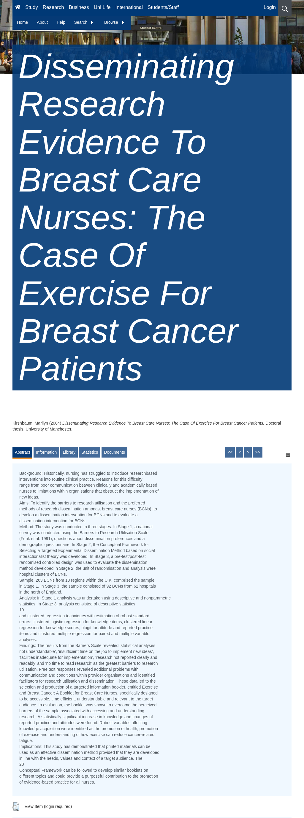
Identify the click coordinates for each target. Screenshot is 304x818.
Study (31, 7)
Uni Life (102, 7)
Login (270, 7)
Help (61, 22)
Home (22, 22)
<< (230, 452)
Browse (114, 22)
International (129, 7)
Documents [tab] (114, 452)
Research (53, 7)
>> (257, 452)
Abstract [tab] (22, 452)
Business (79, 7)
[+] (288, 455)
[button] (285, 8)
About (42, 22)
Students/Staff (163, 7)
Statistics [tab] (89, 452)
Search (84, 22)
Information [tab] (46, 452)
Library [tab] (69, 452)
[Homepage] (17, 8)
